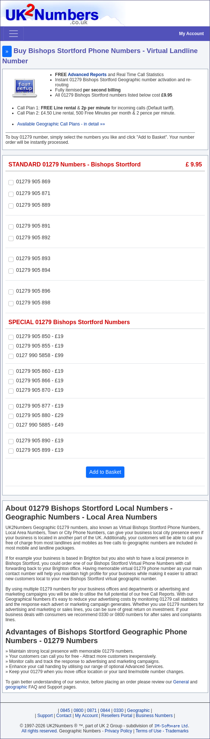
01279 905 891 (33, 226)
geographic (16, 687)
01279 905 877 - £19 (39, 406)
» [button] (6, 51)
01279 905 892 (33, 237)
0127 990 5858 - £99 (39, 355)
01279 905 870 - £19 (39, 390)
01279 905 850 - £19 (39, 336)
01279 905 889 (33, 205)
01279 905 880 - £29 (39, 415)
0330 (119, 710)
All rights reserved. (40, 731)
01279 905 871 (33, 193)
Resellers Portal (116, 715)
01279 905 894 (33, 270)
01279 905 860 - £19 (39, 371)
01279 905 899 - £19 (39, 450)
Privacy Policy (118, 731)
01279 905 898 (33, 302)
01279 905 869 (33, 181)
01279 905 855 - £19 (39, 346)
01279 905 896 (33, 291)
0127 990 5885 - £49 (39, 425)
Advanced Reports (87, 74)
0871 (92, 710)
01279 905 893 (33, 258)
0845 (65, 710)
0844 (105, 710)
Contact (63, 715)
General (181, 681)
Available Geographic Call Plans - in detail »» (61, 124)
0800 (78, 710)
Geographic (138, 710)
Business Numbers (154, 715)
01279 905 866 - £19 (39, 380)
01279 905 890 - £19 (39, 440)
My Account (191, 33)
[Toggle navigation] (13, 33)
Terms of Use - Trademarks (162, 731)
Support (45, 715)
